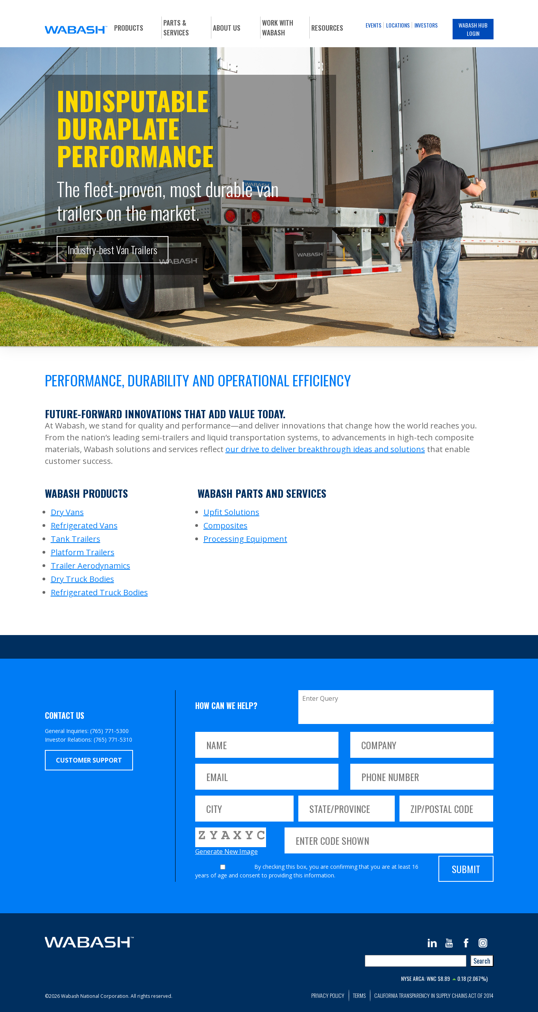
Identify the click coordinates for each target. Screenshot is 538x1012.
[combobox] (415, 961)
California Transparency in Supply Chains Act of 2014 (434, 995)
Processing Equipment (245, 539)
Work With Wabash (277, 27)
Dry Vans (67, 512)
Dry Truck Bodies (82, 579)
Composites (225, 525)
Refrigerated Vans (84, 525)
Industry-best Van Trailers (112, 249)
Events (373, 25)
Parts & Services (176, 27)
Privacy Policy (327, 995)
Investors (426, 25)
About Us (226, 28)
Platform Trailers (83, 552)
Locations (398, 25)
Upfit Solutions (231, 512)
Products (128, 28)
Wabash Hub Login (473, 29)
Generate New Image (226, 851)
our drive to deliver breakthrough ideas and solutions (325, 449)
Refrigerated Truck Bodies (99, 592)
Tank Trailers (75, 539)
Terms (359, 995)
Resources (327, 28)
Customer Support (89, 760)
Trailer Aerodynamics (90, 565)
